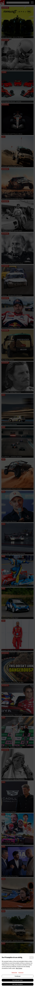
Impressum (20, 972)
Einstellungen (17, 976)
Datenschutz (14, 972)
